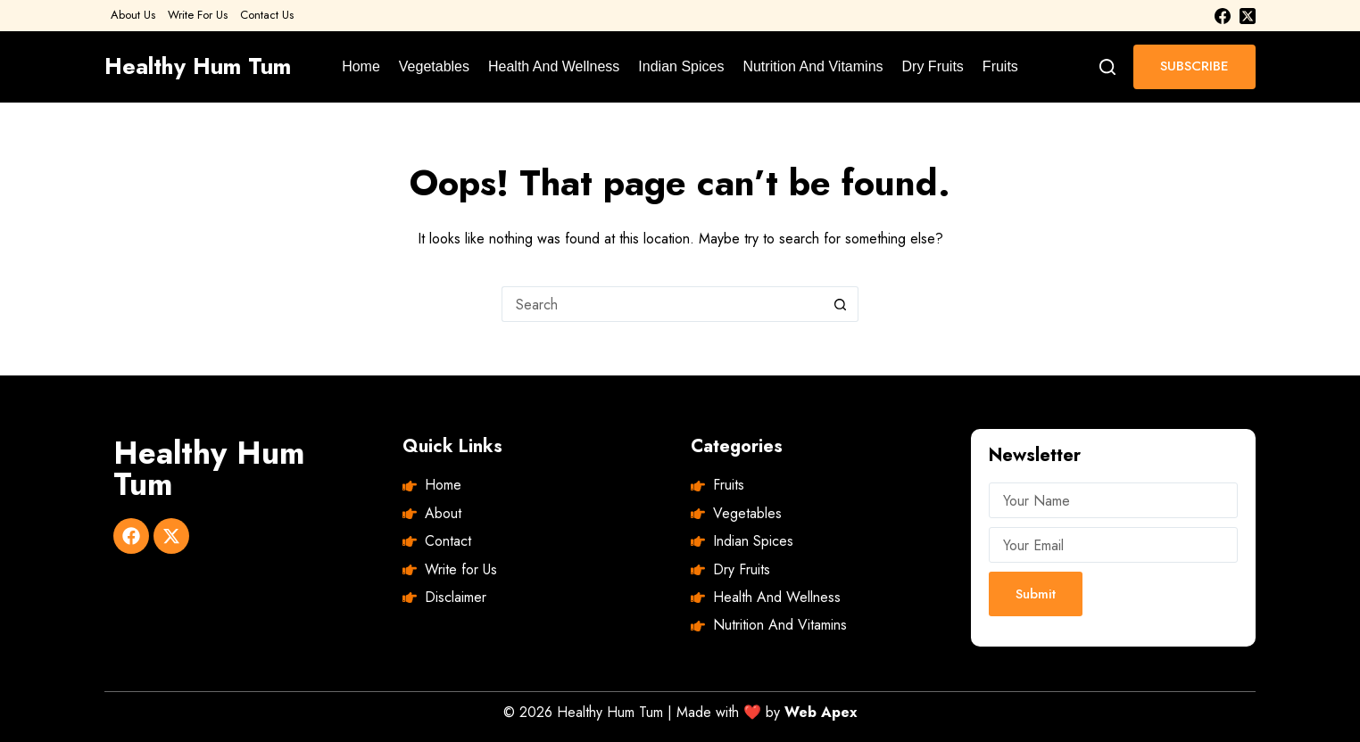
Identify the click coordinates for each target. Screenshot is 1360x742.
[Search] (1107, 67)
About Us (133, 14)
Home (361, 66)
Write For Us (198, 14)
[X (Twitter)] (1248, 16)
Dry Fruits (933, 66)
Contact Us (267, 14)
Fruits (1000, 66)
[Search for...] (662, 304)
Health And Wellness (553, 66)
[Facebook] (1223, 16)
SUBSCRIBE (1194, 66)
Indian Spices (681, 66)
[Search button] (840, 304)
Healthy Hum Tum (197, 66)
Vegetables (434, 66)
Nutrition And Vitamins (812, 66)
